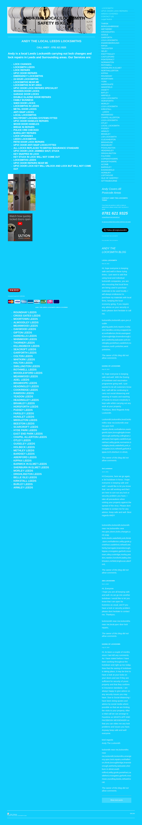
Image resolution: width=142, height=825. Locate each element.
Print (9, 814)
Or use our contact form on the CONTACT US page (116, 221)
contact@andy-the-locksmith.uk (111, 217)
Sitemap (15, 814)
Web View (132, 813)
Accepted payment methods (16, 296)
